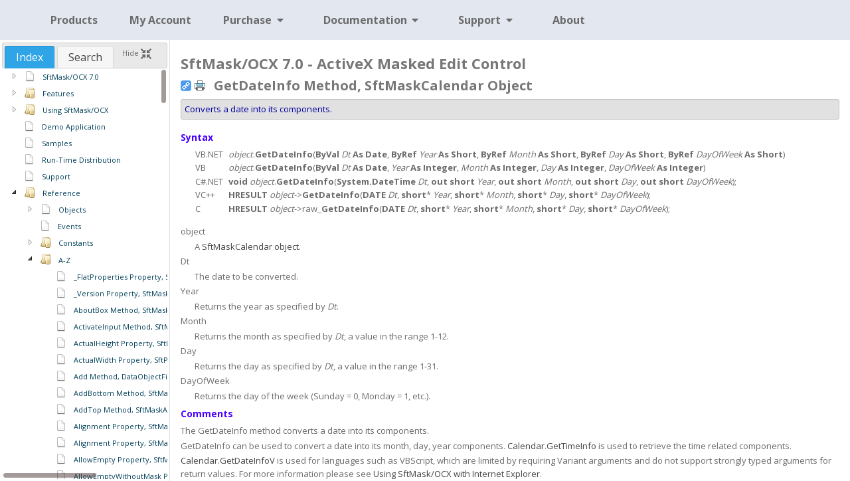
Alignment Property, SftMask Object (137, 426)
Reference (61, 193)
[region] (84, 273)
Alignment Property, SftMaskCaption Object (151, 443)
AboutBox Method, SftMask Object (134, 310)
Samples (57, 143)
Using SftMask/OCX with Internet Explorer (456, 474)
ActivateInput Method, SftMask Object (141, 327)
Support (56, 176)
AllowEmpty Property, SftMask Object (140, 459)
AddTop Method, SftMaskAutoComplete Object (157, 410)
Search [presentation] (85, 57)
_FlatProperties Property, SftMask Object (146, 277)
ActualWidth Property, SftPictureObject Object (156, 360)
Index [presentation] (29, 57)
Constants (75, 243)
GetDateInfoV (247, 460)
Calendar (526, 446)
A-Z (64, 260)
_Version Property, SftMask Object (134, 293)
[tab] (29, 57)
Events (69, 226)
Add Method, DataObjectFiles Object (138, 376)
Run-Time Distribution (81, 160)
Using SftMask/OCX (75, 110)
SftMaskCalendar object (250, 246)
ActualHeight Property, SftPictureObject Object (158, 343)
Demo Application (74, 127)
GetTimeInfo (571, 446)
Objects (72, 210)
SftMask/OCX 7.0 (70, 77)
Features (58, 93)
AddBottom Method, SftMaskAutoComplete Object (163, 393)
